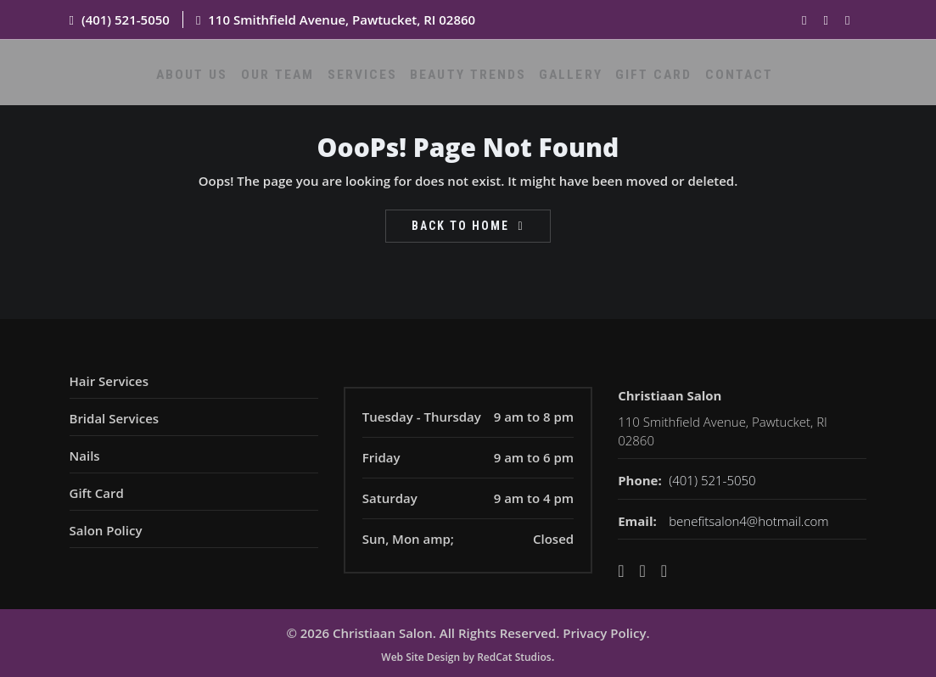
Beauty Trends (473, 82)
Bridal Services (115, 418)
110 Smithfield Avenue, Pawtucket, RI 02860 (341, 19)
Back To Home (460, 225)
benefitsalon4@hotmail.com (748, 520)
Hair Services (109, 380)
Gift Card (641, 82)
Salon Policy (106, 530)
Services (377, 82)
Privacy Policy (604, 632)
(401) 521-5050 (125, 19)
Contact (717, 82)
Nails (85, 455)
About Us (222, 82)
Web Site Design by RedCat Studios (466, 657)
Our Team (300, 82)
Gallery (566, 82)
